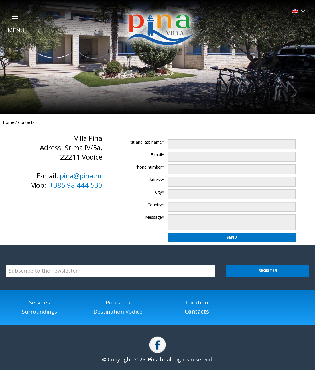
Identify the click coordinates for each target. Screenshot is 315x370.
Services (39, 302)
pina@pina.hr (81, 175)
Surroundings (39, 311)
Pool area (118, 302)
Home (8, 122)
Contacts (26, 122)
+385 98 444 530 (76, 185)
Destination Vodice (118, 311)
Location (197, 302)
